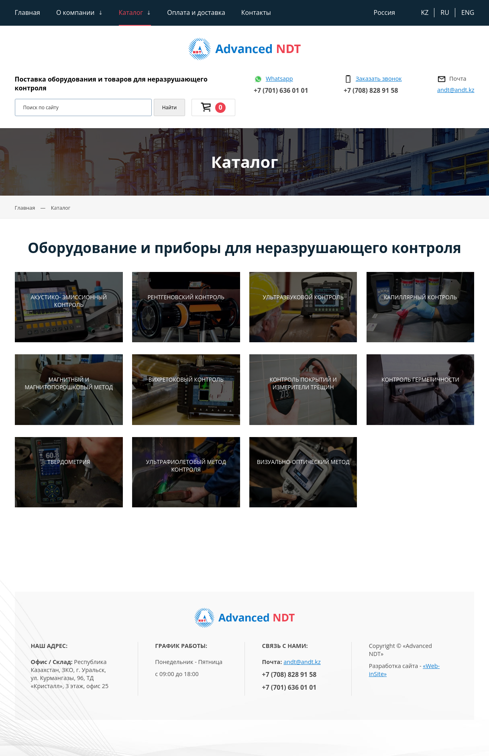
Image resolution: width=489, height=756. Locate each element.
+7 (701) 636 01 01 (281, 90)
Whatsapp (279, 78)
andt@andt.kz (456, 90)
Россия (384, 12)
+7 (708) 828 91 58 (371, 90)
